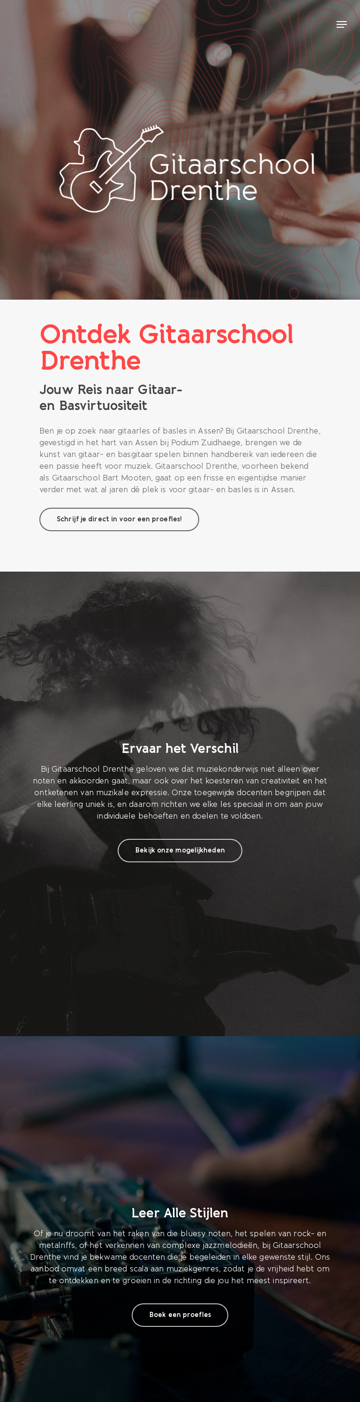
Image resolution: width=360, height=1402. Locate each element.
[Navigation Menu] (342, 24)
